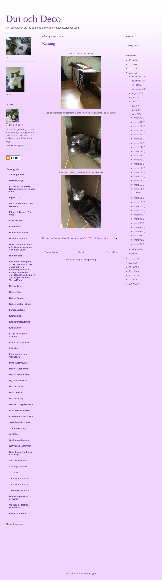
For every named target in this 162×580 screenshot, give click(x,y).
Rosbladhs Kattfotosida (21, 416)
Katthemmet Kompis (19, 322)
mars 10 (138, 210)
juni (134, 101)
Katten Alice (15, 292)
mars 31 (138, 117)
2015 (131, 258)
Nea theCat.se (16, 386)
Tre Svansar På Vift (19, 478)
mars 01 (138, 244)
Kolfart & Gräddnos (19, 342)
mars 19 (138, 168)
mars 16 (138, 180)
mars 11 (138, 206)
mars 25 (138, 143)
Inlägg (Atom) (89, 259)
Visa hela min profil (15, 145)
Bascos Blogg (16, 180)
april (134, 110)
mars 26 (138, 138)
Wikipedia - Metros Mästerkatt (18, 506)
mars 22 (138, 155)
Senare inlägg (51, 252)
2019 (131, 60)
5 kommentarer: (103, 238)
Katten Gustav (16, 298)
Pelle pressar (16, 392)
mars (134, 114)
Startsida (82, 252)
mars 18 (138, 172)
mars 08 (138, 219)
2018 (131, 64)
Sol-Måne (14, 434)
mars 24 (138, 147)
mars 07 (138, 223)
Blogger (92, 573)
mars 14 (138, 189)
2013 (131, 267)
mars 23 (138, 151)
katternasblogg (17, 310)
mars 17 (138, 176)
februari (136, 249)
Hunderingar (15, 255)
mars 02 (138, 240)
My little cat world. (18, 380)
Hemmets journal (18, 238)
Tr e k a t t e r (15, 472)
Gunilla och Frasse (18, 232)
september (137, 89)
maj (134, 106)
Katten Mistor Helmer (20, 304)
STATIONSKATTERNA (20, 446)
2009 (131, 284)
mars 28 (138, 130)
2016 (131, 73)
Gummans (14, 226)
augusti (135, 93)
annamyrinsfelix (17, 174)
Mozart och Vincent (19, 374)
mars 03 (138, 235)
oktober (135, 85)
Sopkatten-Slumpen (19, 440)
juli (133, 97)
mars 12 (138, 202)
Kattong (48, 43)
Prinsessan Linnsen (19, 410)
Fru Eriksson (15, 220)
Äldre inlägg (111, 252)
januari (135, 253)
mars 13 (138, 198)
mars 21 (138, 159)
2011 (131, 275)
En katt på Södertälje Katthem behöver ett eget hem (22, 189)
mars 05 (138, 231)
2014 (131, 263)
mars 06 (138, 227)
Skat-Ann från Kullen (20, 422)
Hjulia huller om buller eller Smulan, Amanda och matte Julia (20, 247)
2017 (131, 68)
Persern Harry (16, 398)
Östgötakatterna (17, 513)
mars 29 (138, 126)
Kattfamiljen (15, 316)
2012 (131, 271)
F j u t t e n (14, 197)
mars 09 (138, 214)
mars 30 (138, 122)
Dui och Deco (33, 18)
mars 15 (138, 185)
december (137, 76)
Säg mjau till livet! (18, 460)
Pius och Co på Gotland (21, 404)
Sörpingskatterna (18, 466)
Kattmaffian (15, 328)
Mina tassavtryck (18, 363)
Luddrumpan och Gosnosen (18, 355)
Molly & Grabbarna (18, 368)
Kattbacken (15, 286)
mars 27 (138, 134)
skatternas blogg (17, 428)
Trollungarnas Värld (19, 490)
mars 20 (138, 164)
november (137, 80)
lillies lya (13, 348)
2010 (131, 279)
